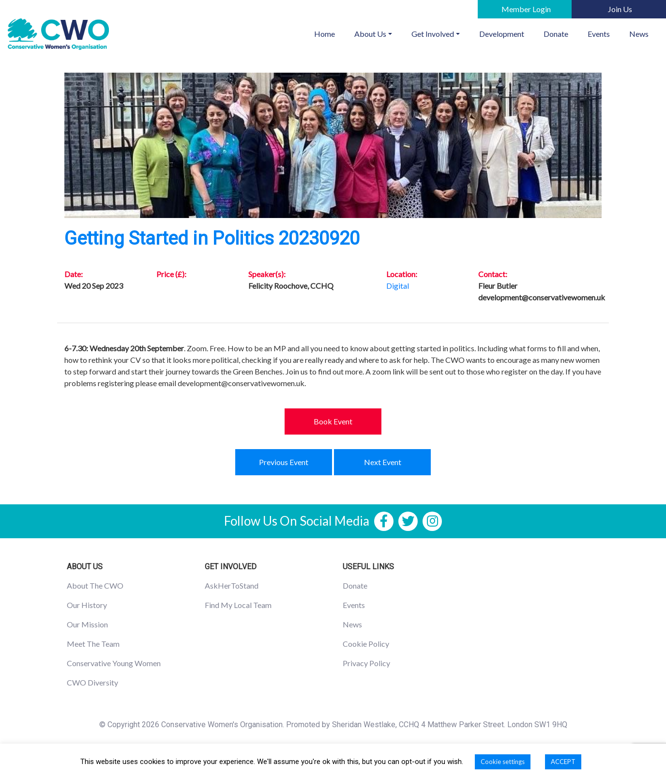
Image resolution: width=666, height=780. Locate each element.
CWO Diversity (92, 682)
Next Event (382, 462)
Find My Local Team (238, 604)
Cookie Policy (366, 643)
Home (329, 33)
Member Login (526, 9)
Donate (556, 33)
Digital (397, 285)
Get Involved (432, 33)
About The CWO (95, 585)
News (639, 33)
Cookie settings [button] (503, 761)
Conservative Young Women (114, 663)
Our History (87, 604)
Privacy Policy (366, 663)
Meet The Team (93, 643)
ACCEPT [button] (563, 761)
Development (501, 33)
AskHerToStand (231, 585)
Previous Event (283, 462)
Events (599, 33)
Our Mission (87, 624)
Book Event (333, 421)
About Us (370, 33)
